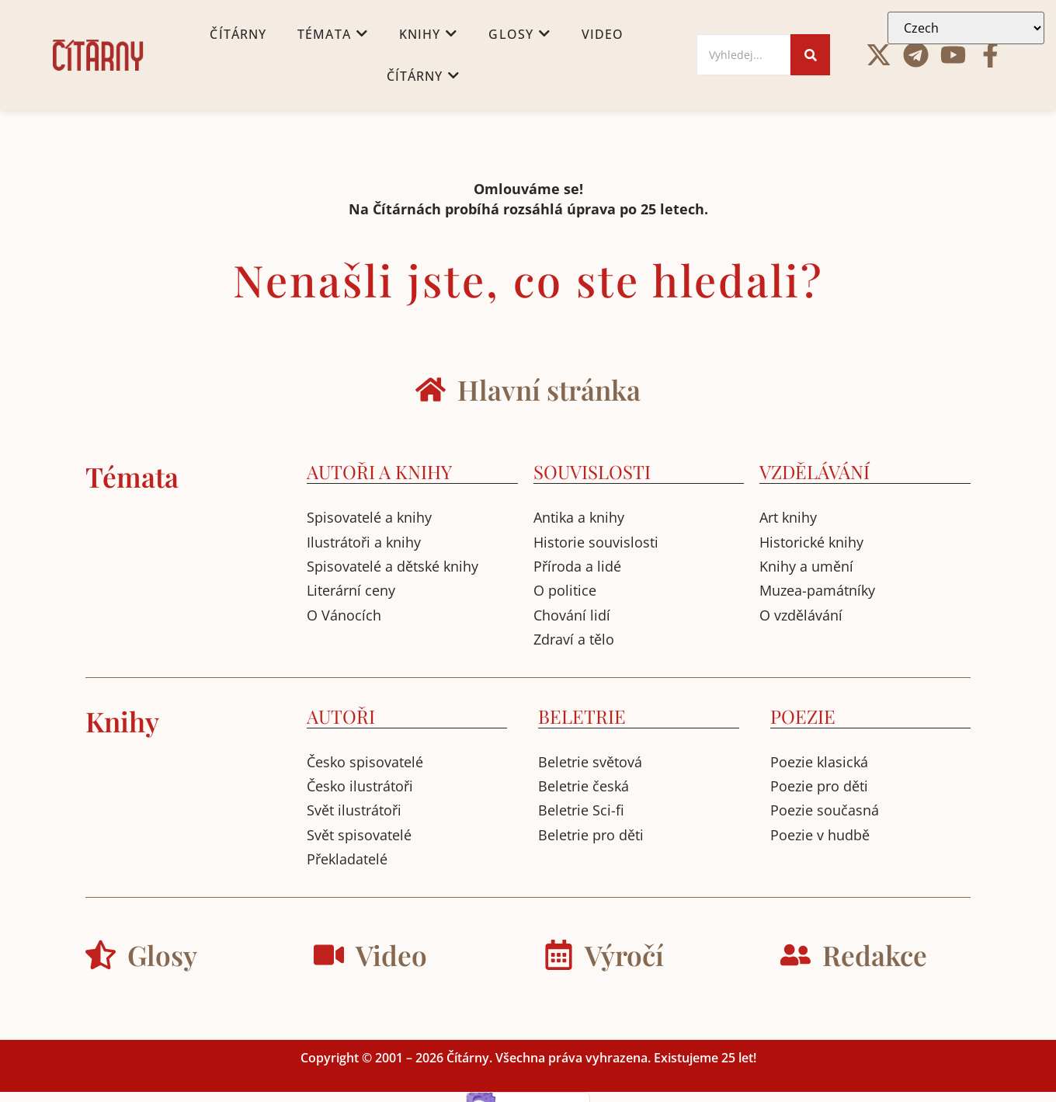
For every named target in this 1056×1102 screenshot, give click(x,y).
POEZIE (802, 716)
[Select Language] (966, 28)
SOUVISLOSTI (592, 471)
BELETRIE (582, 716)
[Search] (743, 54)
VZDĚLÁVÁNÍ (814, 471)
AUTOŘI (341, 716)
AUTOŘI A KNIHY (379, 471)
